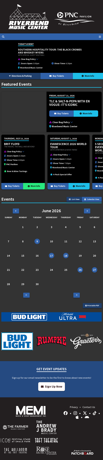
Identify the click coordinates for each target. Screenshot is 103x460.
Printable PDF (92, 305)
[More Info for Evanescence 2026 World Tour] (68, 162)
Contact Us (88, 407)
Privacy (74, 407)
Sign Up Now (51, 386)
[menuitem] (15, 427)
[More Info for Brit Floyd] (23, 162)
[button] (50, 59)
